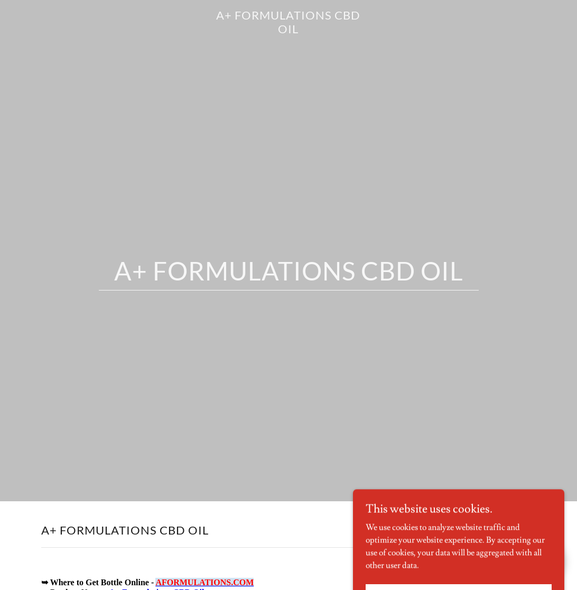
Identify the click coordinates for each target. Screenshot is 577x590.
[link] (288, 30)
